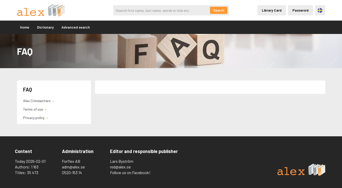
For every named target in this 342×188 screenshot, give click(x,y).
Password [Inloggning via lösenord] (300, 10)
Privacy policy (34, 117)
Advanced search (75, 27)
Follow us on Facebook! (130, 172)
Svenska (320, 10)
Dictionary (45, 27)
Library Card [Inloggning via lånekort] (272, 10)
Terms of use (33, 109)
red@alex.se (120, 166)
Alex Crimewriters (37, 101)
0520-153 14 (72, 172)
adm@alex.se (73, 166)
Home (24, 27)
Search (218, 10)
